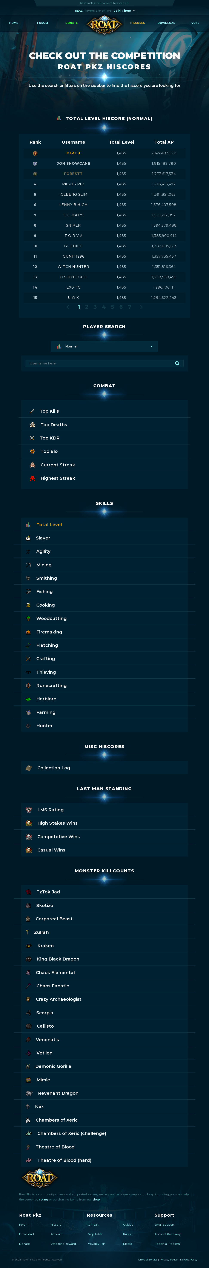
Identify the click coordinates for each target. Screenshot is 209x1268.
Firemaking (44, 632)
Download (166, 23)
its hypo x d (73, 277)
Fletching (42, 645)
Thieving (41, 672)
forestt (73, 174)
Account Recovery (168, 1234)
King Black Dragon (52, 959)
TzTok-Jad (43, 891)
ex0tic (73, 287)
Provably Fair (96, 1243)
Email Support (164, 1224)
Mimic (38, 1079)
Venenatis (42, 1039)
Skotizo (39, 905)
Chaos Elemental (50, 972)
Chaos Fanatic (47, 985)
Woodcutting (46, 618)
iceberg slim (74, 194)
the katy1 (73, 215)
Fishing (39, 591)
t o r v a (74, 236)
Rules (127, 1234)
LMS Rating (45, 809)
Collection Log (48, 767)
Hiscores (137, 23)
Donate (71, 23)
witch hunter (73, 267)
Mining (39, 564)
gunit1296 (73, 256)
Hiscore (56, 1224)
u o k (73, 298)
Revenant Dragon (52, 1093)
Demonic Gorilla (48, 1066)
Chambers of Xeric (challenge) (66, 1133)
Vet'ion (39, 1053)
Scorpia (39, 1012)
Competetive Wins (53, 836)
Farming (40, 712)
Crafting (40, 658)
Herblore (41, 698)
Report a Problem (167, 1243)
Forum (42, 23)
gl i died (73, 246)
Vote (195, 23)
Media (127, 1243)
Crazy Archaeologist (53, 999)
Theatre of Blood (50, 1147)
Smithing (41, 578)
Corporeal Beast (49, 918)
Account (57, 1234)
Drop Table (95, 1234)
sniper (73, 225)
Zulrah (37, 932)
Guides (128, 1224)
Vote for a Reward (63, 1243)
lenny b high (73, 205)
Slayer (38, 538)
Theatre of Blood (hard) (58, 1160)
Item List (92, 1224)
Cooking (40, 605)
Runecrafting (46, 685)
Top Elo (44, 451)
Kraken (40, 945)
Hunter (39, 725)
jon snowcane (73, 163)
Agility (38, 551)
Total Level (44, 524)
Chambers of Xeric (52, 1120)
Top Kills (44, 411)
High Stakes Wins (52, 823)
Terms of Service (147, 1259)
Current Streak (52, 464)
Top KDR (45, 438)
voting (43, 1199)
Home (13, 23)
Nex (35, 1106)
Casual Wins (45, 850)
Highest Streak (52, 478)
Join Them (122, 10)
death (73, 153)
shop (96, 1199)
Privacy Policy (169, 1259)
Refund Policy (188, 1259)
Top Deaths (48, 424)
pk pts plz (73, 184)
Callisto (40, 1026)
